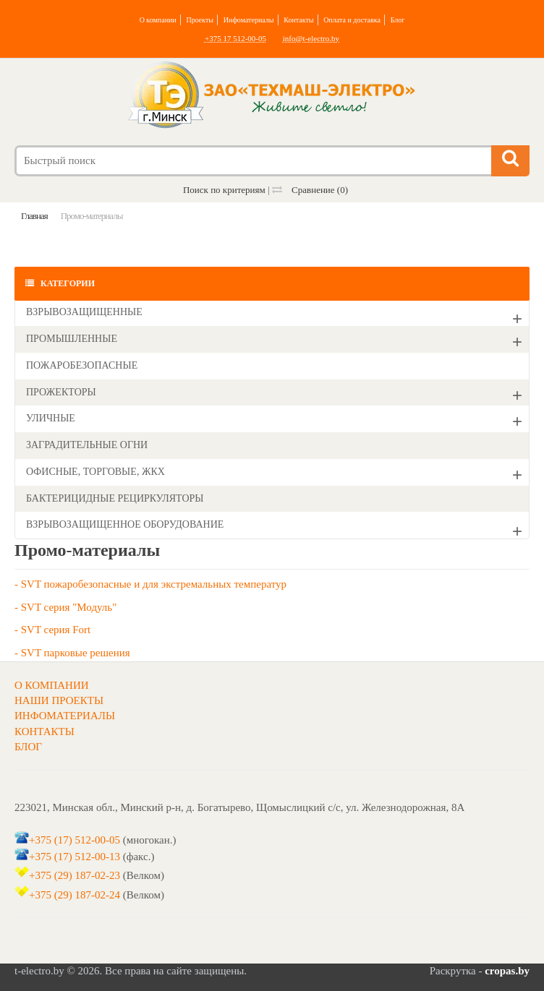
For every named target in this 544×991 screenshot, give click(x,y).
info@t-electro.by (311, 38)
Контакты (298, 20)
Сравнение (310, 189)
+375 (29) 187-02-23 (74, 875)
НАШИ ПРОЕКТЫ (58, 700)
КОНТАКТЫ (44, 731)
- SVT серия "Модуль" (65, 607)
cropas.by (507, 971)
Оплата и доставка (352, 20)
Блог (398, 20)
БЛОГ (28, 746)
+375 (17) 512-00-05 (74, 840)
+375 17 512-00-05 (235, 38)
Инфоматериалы (249, 20)
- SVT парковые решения (72, 652)
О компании (158, 20)
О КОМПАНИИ (51, 685)
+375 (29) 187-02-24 (74, 895)
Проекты (199, 20)
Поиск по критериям (224, 189)
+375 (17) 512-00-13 (74, 856)
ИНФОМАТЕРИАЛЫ (64, 715)
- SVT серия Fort (52, 629)
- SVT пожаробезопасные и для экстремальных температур (150, 584)
